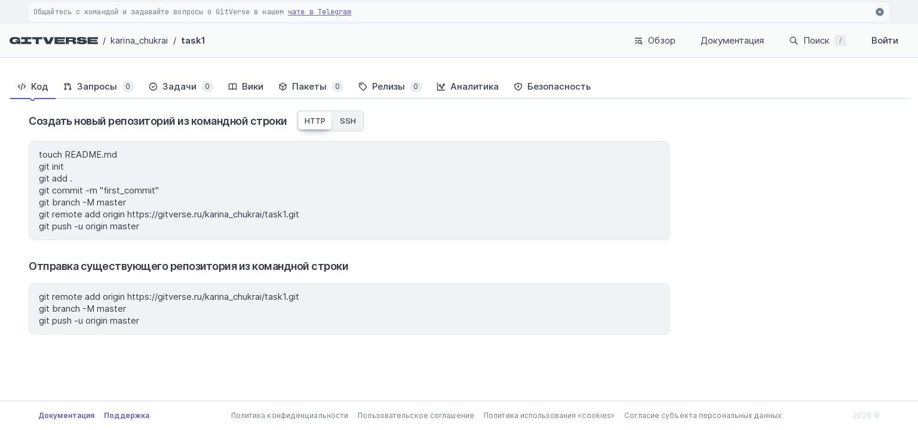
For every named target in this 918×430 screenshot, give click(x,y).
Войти (884, 40)
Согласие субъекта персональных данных (702, 415)
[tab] (33, 87)
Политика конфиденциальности (290, 415)
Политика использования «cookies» (549, 415)
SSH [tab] (348, 120)
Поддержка (126, 415)
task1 (193, 40)
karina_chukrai (139, 40)
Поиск (817, 41)
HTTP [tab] (315, 120)
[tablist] (459, 86)
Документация (732, 40)
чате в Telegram (320, 12)
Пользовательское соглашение (416, 415)
